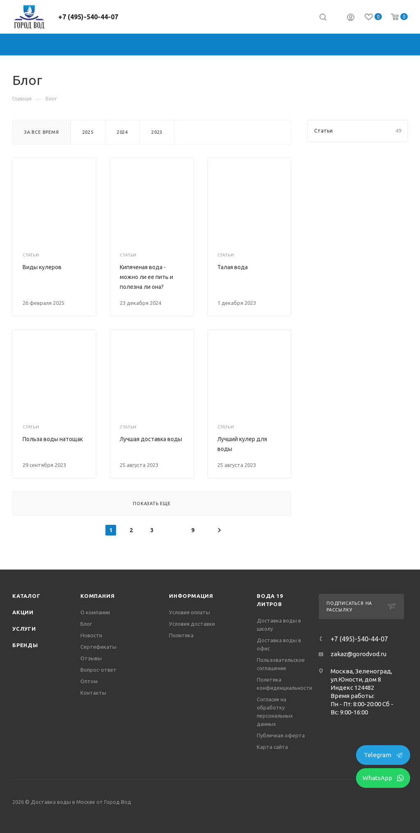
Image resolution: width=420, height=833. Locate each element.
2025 (88, 132)
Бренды (25, 645)
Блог (86, 624)
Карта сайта (272, 747)
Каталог (26, 596)
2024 (122, 132)
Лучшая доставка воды (151, 439)
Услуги (24, 629)
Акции (23, 612)
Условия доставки (192, 624)
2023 (156, 132)
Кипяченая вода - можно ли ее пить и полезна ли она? (146, 277)
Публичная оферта (281, 735)
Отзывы (91, 658)
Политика (181, 635)
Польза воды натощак (53, 439)
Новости (91, 635)
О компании (95, 612)
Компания (97, 596)
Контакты (93, 693)
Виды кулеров (42, 267)
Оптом (89, 681)
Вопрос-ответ (98, 670)
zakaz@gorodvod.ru (358, 653)
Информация (191, 596)
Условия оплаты (189, 612)
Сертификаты (98, 647)
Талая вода (232, 267)
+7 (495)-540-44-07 (88, 17)
